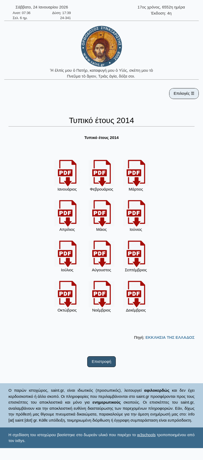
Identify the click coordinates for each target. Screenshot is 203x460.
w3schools (146, 434)
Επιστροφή (101, 361)
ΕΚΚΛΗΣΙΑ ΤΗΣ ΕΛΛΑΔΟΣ (170, 337)
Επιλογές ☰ (184, 93)
